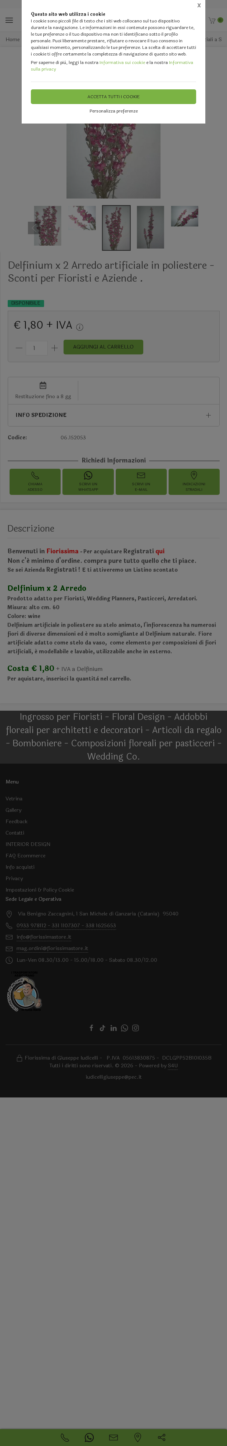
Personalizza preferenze (114, 111)
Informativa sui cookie (122, 62)
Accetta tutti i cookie (113, 96)
